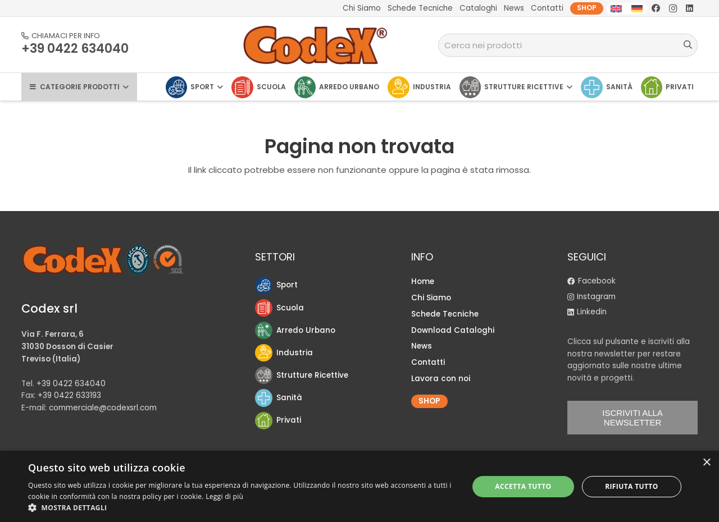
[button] (242, 508)
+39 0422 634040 (71, 383)
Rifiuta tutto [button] (631, 486)
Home (422, 281)
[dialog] (359, 486)
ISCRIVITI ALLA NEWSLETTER (632, 417)
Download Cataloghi (452, 330)
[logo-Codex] (315, 45)
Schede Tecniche (445, 314)
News (421, 346)
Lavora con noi (440, 378)
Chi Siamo (431, 297)
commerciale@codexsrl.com (103, 407)
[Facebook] (656, 8)
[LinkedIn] (689, 8)
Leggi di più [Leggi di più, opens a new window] (224, 496)
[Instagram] (673, 8)
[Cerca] (688, 44)
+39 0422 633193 (69, 395)
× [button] (706, 463)
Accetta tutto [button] (523, 486)
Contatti (428, 362)
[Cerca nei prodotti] (568, 45)
